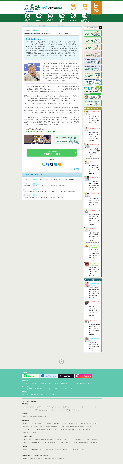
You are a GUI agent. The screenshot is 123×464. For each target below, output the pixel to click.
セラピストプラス (35, 394)
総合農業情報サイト (56, 426)
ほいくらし (54, 394)
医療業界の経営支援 (84, 442)
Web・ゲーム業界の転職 (34, 439)
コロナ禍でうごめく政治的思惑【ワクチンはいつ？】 (39, 131)
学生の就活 (25, 407)
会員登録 (24, 389)
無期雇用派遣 (68, 442)
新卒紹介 (52, 439)
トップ (24, 383)
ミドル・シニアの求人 (28, 410)
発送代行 (46, 449)
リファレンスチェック (80, 449)
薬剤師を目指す (64, 383)
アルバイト (88, 407)
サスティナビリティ (39, 458)
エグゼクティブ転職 (70, 439)
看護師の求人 (34, 442)
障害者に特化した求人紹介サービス (43, 410)
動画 (89, 383)
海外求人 (68, 407)
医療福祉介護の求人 (77, 410)
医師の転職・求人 (52, 442)
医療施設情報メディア (44, 429)
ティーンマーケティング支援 (72, 423)
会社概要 (25, 458)
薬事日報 (76, 169)
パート (93, 407)
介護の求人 (75, 442)
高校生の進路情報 (27, 417)
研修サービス (26, 449)
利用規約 (31, 389)
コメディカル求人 (42, 442)
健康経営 (51, 449)
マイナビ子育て (65, 426)
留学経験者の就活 (34, 407)
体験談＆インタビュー (53, 383)
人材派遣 (25, 439)
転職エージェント (60, 439)
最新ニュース (83, 383)
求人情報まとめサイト (28, 423)
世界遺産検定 (47, 426)
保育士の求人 (60, 442)
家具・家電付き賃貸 (69, 429)
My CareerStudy (27, 429)
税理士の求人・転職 (88, 439)
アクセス (31, 458)
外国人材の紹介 (93, 442)
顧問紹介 (96, 439)
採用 (46, 458)
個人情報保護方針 (59, 458)
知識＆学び (43, 383)
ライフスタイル (74, 383)
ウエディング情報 (38, 426)
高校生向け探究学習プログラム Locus (42, 417)
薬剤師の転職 (26, 442)
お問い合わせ (73, 389)
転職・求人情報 (61, 407)
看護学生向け (42, 407)
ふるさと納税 (89, 426)
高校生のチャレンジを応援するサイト (55, 423)
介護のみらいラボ (45, 394)
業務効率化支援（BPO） (36, 449)
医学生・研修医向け (51, 407)
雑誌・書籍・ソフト (28, 426)
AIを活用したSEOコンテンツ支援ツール (85, 429)
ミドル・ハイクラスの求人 (77, 407)
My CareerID (35, 429)
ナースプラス (25, 394)
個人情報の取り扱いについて (42, 389)
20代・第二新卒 (45, 439)
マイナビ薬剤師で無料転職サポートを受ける (51, 153)
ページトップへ (61, 361)
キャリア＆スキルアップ (33, 383)
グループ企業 (51, 458)
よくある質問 (54, 389)
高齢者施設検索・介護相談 (29, 432)
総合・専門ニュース (39, 423)
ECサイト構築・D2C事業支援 (77, 426)
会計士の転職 (79, 439)
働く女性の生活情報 (92, 423)
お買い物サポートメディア (57, 429)
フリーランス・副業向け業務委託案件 (62, 410)
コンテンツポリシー (63, 389)
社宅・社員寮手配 (69, 449)
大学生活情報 (83, 423)
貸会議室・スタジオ (59, 449)
